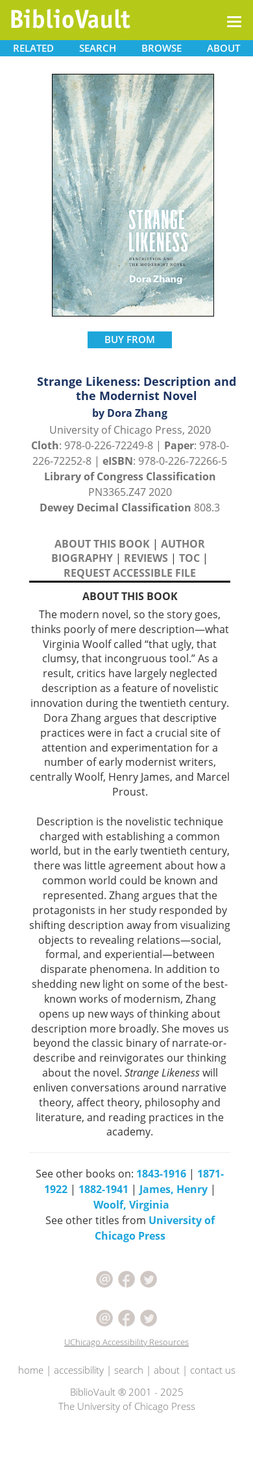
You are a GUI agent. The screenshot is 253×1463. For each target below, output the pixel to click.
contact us (212, 1369)
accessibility (79, 1369)
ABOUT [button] (223, 47)
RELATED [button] (33, 47)
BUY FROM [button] (129, 339)
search (128, 1369)
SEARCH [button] (97, 47)
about (167, 1369)
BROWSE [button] (161, 47)
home (30, 1369)
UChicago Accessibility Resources (126, 1342)
